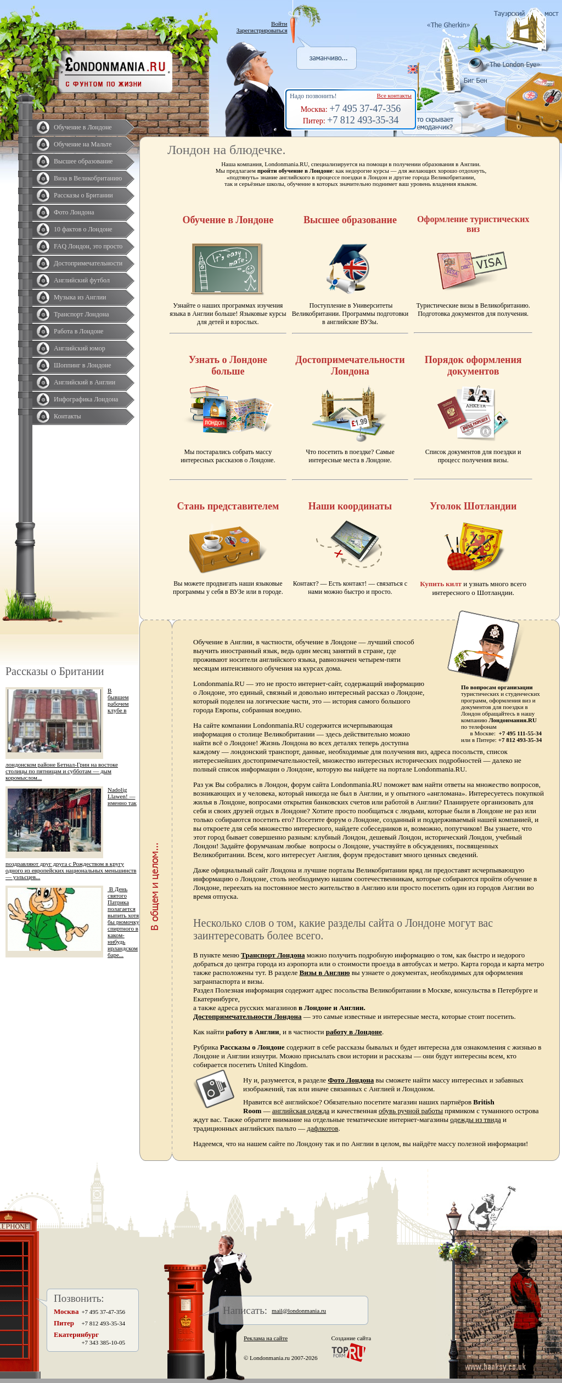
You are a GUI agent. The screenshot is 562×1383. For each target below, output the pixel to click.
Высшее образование (83, 161)
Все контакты (394, 95)
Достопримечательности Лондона (247, 1016)
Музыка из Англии (80, 297)
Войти (279, 23)
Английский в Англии (84, 382)
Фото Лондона (74, 212)
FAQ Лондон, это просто (88, 246)
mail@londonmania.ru (299, 1310)
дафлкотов (322, 1128)
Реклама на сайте (266, 1338)
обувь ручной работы (411, 1111)
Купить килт (441, 584)
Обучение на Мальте (82, 144)
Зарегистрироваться (262, 30)
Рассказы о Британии (83, 195)
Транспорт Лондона (81, 314)
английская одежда (301, 1111)
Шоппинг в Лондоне (82, 365)
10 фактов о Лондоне (83, 229)
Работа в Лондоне (78, 331)
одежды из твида (475, 1119)
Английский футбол (82, 280)
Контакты (67, 416)
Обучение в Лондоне (83, 127)
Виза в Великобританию (88, 178)
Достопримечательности (88, 263)
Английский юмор (79, 348)
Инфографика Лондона (86, 399)
